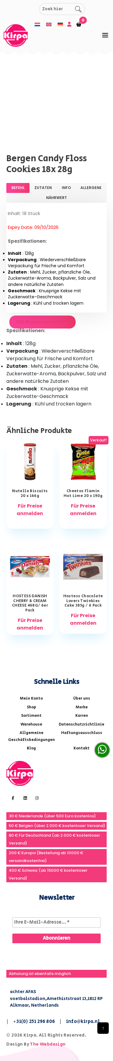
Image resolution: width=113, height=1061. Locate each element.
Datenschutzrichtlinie (81, 724)
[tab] (105, 35)
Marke (82, 707)
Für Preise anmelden (42, 322)
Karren (81, 716)
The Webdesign (47, 1044)
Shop (31, 707)
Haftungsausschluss (81, 733)
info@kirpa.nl (83, 1021)
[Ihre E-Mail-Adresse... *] (56, 922)
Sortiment (31, 716)
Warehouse (31, 724)
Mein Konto (31, 698)
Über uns (81, 698)
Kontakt (81, 748)
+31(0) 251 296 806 (34, 1021)
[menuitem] (37, 25)
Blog (31, 748)
